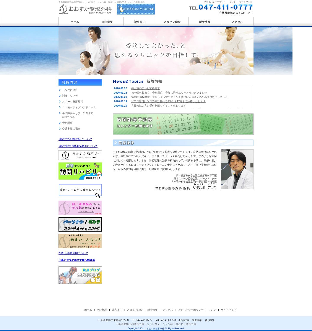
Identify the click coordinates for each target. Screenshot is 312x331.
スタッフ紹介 (172, 21)
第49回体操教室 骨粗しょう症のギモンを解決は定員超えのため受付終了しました (179, 97)
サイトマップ (245, 2)
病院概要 (107, 21)
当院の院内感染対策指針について (78, 146)
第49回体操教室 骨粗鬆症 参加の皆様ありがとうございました (169, 92)
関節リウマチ (70, 95)
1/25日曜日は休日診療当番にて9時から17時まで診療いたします (168, 101)
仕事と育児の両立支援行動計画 (76, 260)
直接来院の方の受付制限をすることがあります (158, 105)
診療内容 (80, 82)
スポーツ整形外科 (72, 101)
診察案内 (139, 21)
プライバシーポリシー (215, 2)
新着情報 (204, 21)
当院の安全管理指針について (75, 139)
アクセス (237, 21)
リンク (232, 2)
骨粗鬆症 (67, 122)
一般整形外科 (70, 89)
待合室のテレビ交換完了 (145, 88)
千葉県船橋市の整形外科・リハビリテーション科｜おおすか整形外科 (156, 324)
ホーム (75, 21)
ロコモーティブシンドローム (79, 107)
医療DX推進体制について (73, 253)
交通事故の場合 (71, 128)
